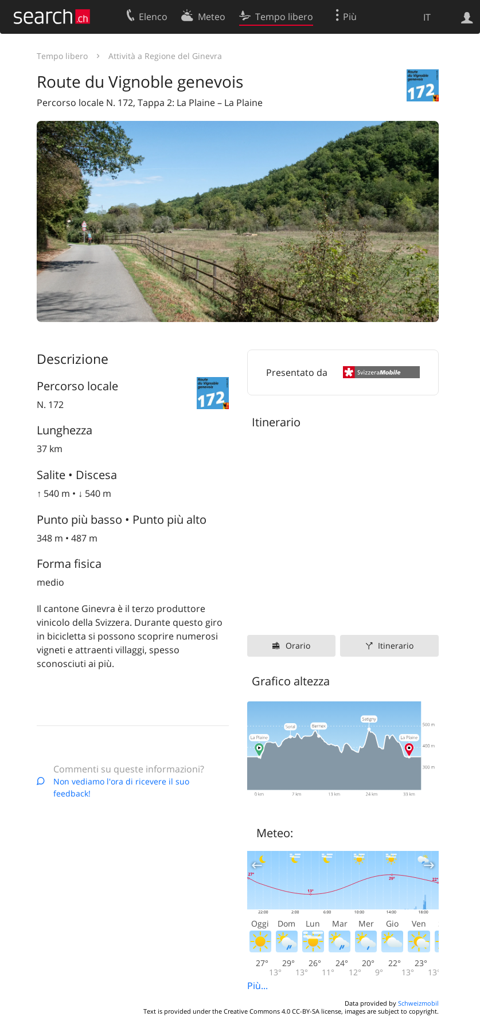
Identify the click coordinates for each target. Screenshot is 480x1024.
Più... (257, 985)
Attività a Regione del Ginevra (165, 55)
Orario (298, 645)
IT (427, 17)
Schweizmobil (418, 1003)
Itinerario (395, 645)
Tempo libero (62, 55)
